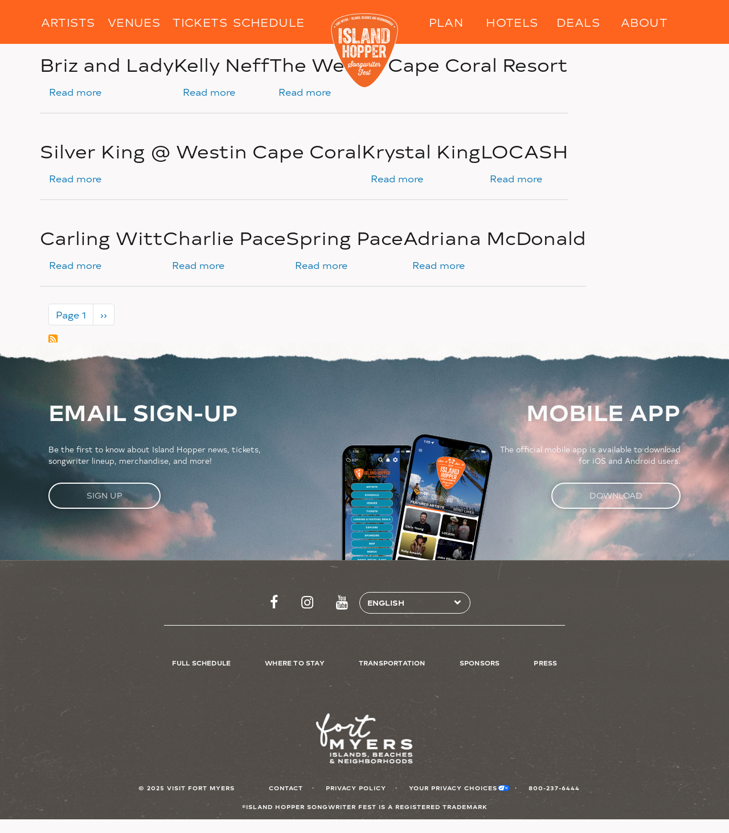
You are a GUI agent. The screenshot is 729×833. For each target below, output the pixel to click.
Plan (446, 22)
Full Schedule (201, 662)
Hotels (512, 22)
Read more (75, 91)
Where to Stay (295, 662)
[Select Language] (410, 603)
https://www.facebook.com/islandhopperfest (274, 603)
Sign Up (104, 495)
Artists (68, 22)
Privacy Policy (356, 787)
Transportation (392, 662)
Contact (286, 787)
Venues (134, 22)
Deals (578, 22)
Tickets (200, 22)
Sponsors (480, 662)
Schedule (266, 22)
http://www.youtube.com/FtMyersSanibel (342, 603)
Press (545, 662)
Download (615, 495)
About (644, 22)
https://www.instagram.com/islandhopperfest (307, 603)
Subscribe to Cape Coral (53, 339)
